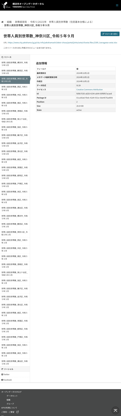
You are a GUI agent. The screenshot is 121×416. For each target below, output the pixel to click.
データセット (12, 395)
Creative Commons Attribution (89, 89)
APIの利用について (9, 407)
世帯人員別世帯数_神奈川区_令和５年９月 (27, 25)
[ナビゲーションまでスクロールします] (117, 5)
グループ (10, 403)
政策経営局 (21, 21)
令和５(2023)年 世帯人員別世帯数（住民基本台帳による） (62, 21)
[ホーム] (2, 21)
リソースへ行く (110, 34)
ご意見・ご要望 (7, 412)
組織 (9, 21)
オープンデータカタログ (11, 391)
